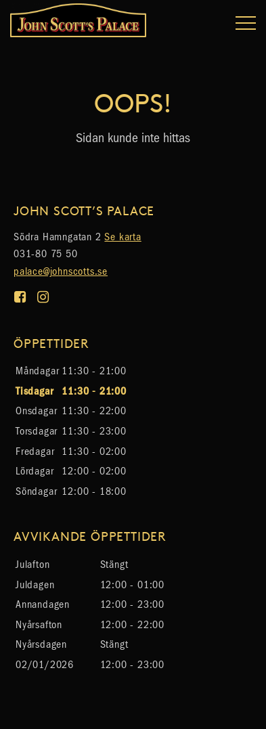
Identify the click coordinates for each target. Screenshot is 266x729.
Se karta (122, 236)
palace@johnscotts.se (61, 271)
